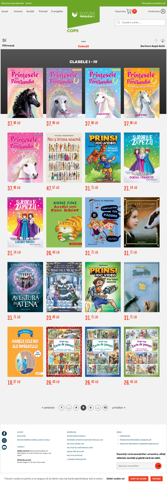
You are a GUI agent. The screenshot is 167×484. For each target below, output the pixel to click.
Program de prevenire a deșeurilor (135, 440)
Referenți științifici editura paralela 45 (85, 440)
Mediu (119, 432)
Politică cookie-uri (75, 444)
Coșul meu (120, 11)
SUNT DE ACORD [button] (138, 479)
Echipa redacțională (76, 436)
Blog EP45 (21, 436)
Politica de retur (74, 455)
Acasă (4, 11)
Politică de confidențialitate (80, 448)
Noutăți (30, 11)
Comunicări (125, 436)
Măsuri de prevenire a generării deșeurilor (139, 444)
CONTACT (21, 447)
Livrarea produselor (76, 459)
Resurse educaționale (12, 3)
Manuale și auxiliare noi (154, 3)
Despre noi (71, 432)
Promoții (43, 11)
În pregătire (57, 11)
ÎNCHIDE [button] (156, 479)
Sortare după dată (152, 46)
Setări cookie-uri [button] (115, 478)
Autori (28, 3)
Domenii (18, 11)
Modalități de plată (75, 452)
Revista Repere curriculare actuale (33, 440)
